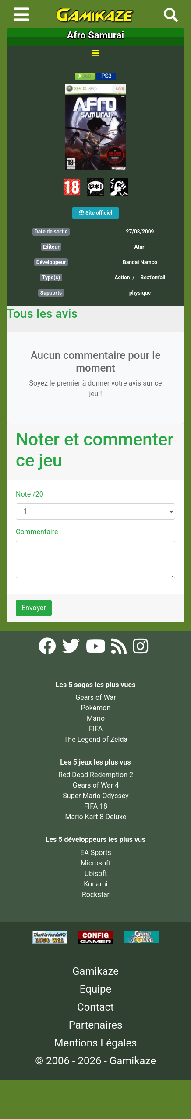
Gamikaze (95, 971)
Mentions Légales (95, 1043)
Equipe (95, 989)
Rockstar (96, 894)
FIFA (96, 729)
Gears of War (95, 697)
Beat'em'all (153, 278)
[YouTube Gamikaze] (96, 649)
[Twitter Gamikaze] (71, 649)
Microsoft (96, 863)
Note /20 (29, 494)
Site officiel (95, 213)
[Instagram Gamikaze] (140, 649)
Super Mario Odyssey (95, 796)
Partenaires (96, 1025)
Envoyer (33, 608)
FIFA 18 (95, 806)
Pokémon (96, 708)
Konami (95, 884)
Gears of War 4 (96, 785)
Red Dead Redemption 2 (95, 775)
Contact (95, 1007)
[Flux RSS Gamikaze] (119, 649)
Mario (96, 718)
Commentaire (37, 532)
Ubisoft (96, 873)
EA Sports (95, 852)
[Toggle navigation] (21, 14)
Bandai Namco (140, 262)
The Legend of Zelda (95, 739)
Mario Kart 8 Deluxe (96, 817)
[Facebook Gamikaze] (48, 649)
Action (122, 278)
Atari (139, 247)
